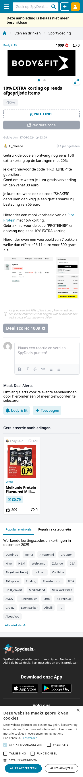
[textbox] (47, 353)
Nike (9, 563)
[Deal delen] (64, 6)
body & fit (16, 410)
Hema (29, 555)
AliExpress (12, 581)
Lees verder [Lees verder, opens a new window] (29, 738)
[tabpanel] (41, 582)
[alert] (41, 741)
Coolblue (58, 572)
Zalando (57, 563)
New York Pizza (62, 590)
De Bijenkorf (14, 590)
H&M (21, 563)
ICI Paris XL (63, 599)
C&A (72, 563)
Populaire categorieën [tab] (54, 529)
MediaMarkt (37, 590)
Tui (61, 608)
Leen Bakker (29, 608)
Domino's (12, 555)
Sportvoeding (59, 33)
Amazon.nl (47, 555)
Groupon (66, 555)
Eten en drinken (27, 33)
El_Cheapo (16, 146)
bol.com (40, 572)
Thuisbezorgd (52, 581)
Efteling (31, 581)
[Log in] (75, 6)
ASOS (9, 599)
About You (12, 616)
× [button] (78, 710)
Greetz (10, 608)
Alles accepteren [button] (23, 768)
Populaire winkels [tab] (19, 529)
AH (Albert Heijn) (17, 572)
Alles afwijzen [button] (61, 768)
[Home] (4, 33)
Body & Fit (10, 45)
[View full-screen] (76, 81)
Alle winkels (15, 625)
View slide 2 (44, 80)
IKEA (71, 581)
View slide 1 (39, 80)
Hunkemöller (28, 599)
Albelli (48, 608)
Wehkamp (38, 563)
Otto (47, 599)
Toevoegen (47, 410)
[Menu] (6, 6)
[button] (41, 760)
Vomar (9, 481)
